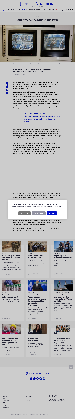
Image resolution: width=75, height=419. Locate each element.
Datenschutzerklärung (25, 208)
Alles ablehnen (24, 213)
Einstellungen (38, 213)
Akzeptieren (51, 213)
